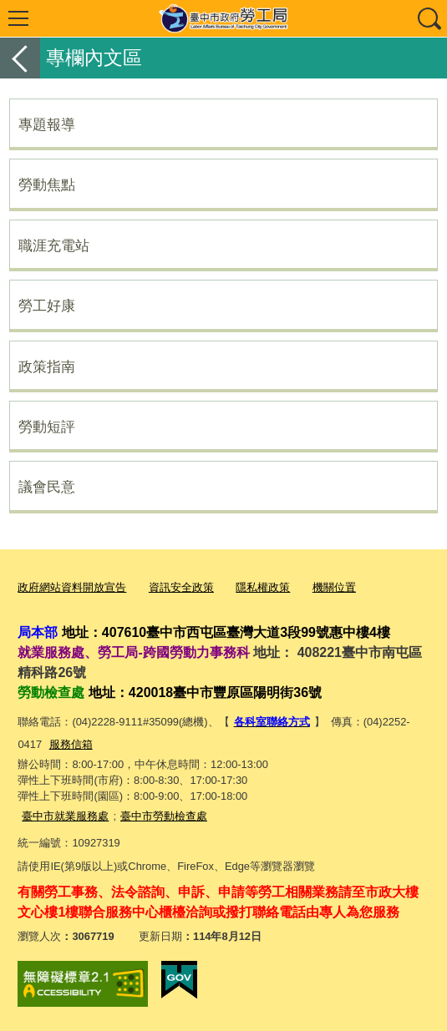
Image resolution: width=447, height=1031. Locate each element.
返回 (20, 58)
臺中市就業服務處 (65, 815)
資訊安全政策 (181, 587)
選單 (18, 18)
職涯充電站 (53, 245)
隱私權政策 (263, 587)
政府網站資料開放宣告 (72, 587)
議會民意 (46, 486)
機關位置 (334, 587)
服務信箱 (71, 744)
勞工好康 (46, 305)
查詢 (428, 18)
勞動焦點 (46, 184)
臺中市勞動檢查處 (163, 815)
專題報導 (46, 124)
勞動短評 (46, 426)
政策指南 (46, 366)
